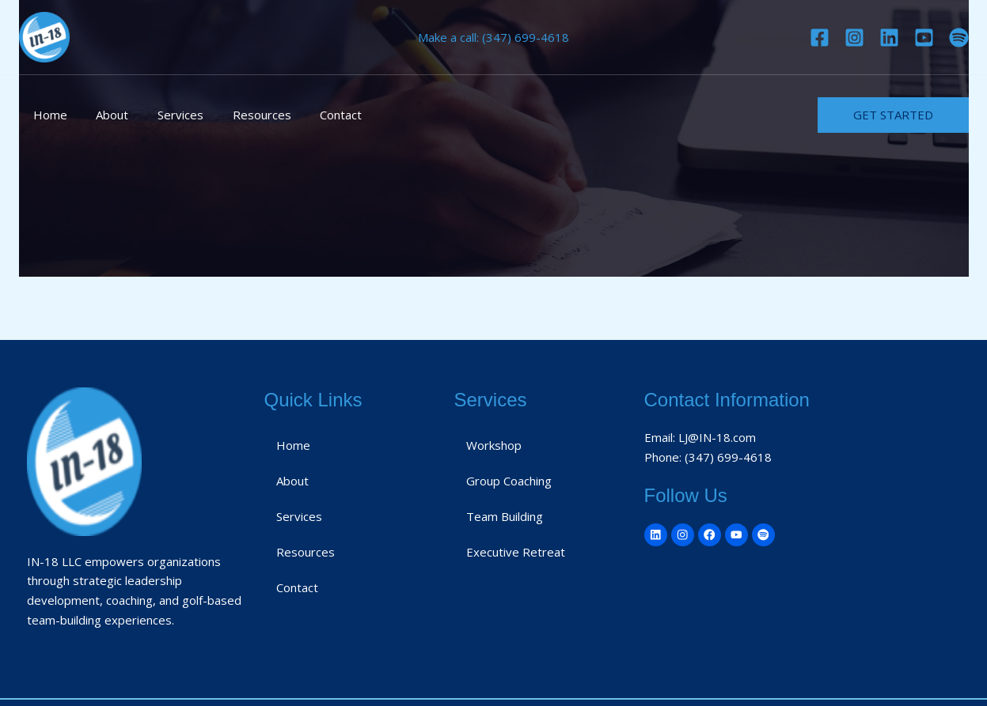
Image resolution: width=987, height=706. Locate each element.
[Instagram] (854, 37)
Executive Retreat (515, 552)
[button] (893, 115)
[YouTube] (924, 37)
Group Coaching (509, 481)
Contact (318, 115)
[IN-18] (44, 35)
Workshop (494, 445)
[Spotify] (959, 37)
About (105, 115)
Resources (243, 115)
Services (168, 115)
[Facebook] (819, 37)
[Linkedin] (889, 37)
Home (48, 115)
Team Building (504, 516)
